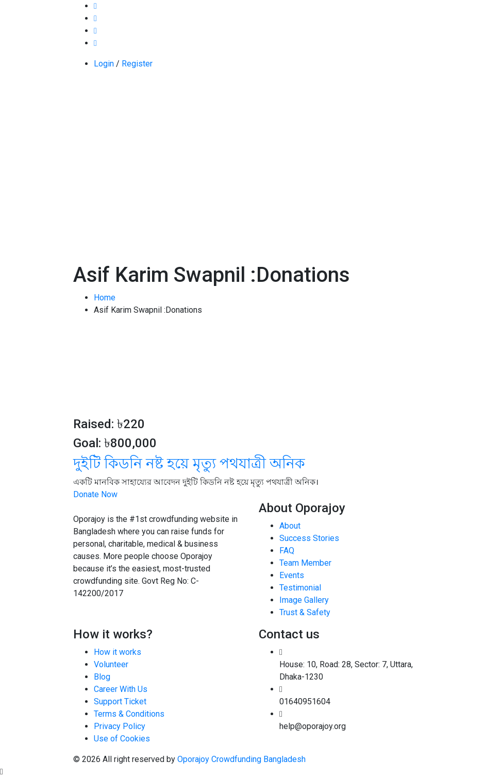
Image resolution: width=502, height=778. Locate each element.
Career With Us (120, 689)
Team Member (305, 563)
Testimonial (300, 588)
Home (104, 297)
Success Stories (309, 538)
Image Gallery (304, 600)
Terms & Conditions (129, 714)
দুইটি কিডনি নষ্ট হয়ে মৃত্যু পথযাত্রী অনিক (189, 463)
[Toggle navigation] (79, 105)
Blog (102, 677)
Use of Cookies (122, 738)
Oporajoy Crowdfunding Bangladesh (241, 759)
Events (291, 575)
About (289, 526)
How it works (117, 652)
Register (137, 64)
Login (104, 64)
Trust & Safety (304, 612)
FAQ (286, 550)
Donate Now (95, 494)
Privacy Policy (119, 726)
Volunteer (111, 664)
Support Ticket (120, 701)
